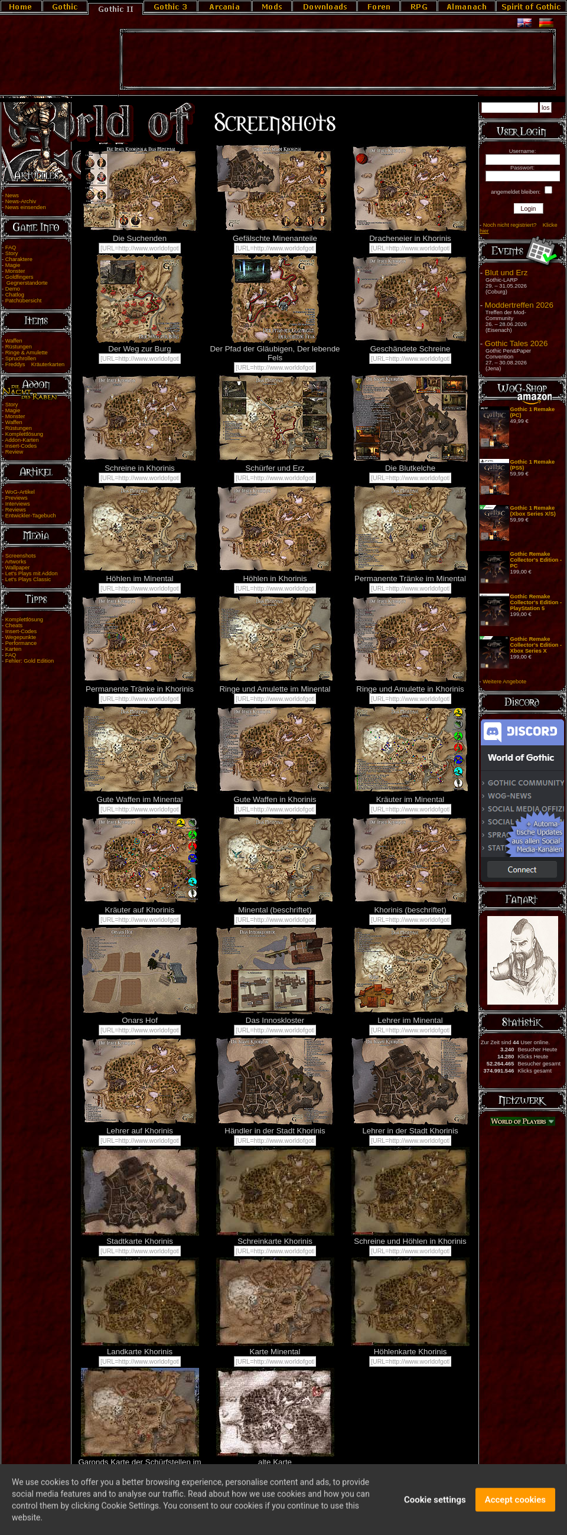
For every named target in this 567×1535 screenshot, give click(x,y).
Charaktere (18, 259)
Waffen (13, 341)
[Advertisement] (338, 59)
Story (11, 253)
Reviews (15, 510)
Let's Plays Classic (28, 579)
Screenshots (20, 556)
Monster (15, 271)
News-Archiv (20, 201)
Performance (21, 643)
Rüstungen (18, 347)
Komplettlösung (24, 434)
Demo (12, 289)
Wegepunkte (20, 637)
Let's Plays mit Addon (31, 573)
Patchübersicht (23, 301)
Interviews (17, 504)
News (12, 195)
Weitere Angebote (504, 682)
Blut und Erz (506, 272)
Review (14, 452)
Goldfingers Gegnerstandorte (25, 280)
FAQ (11, 247)
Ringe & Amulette (26, 353)
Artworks (15, 562)
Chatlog (14, 295)
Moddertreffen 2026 (519, 305)
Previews (16, 498)
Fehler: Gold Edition (29, 661)
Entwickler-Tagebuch (30, 516)
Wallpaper (17, 568)
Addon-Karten (22, 440)
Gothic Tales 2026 (516, 343)
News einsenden (25, 207)
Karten (13, 649)
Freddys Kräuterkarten (35, 364)
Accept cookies (515, 1506)
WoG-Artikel (20, 492)
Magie (12, 265)
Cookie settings (435, 1506)
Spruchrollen (20, 358)
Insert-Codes (21, 446)
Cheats (14, 625)
